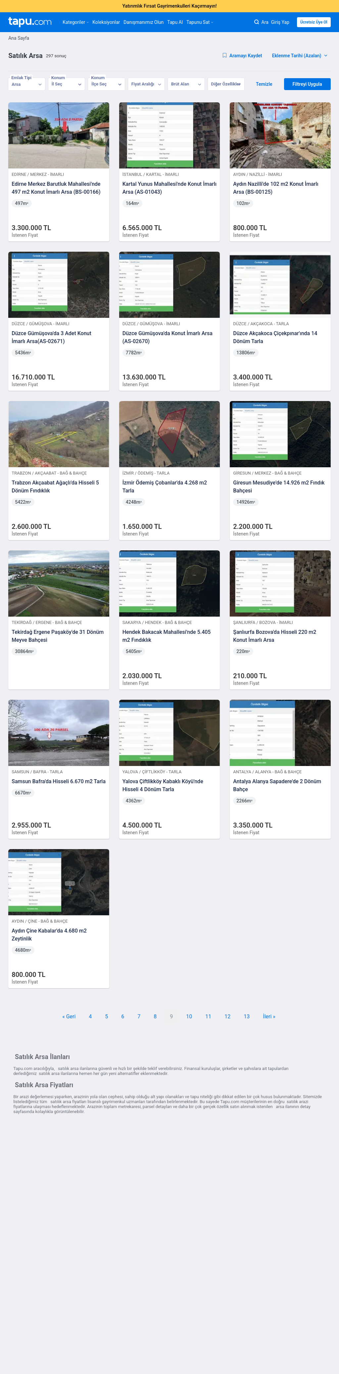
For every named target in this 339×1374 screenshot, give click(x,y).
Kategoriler (76, 22)
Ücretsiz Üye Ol (313, 22)
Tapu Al (175, 22)
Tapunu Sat (199, 22)
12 (227, 1016)
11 (208, 1016)
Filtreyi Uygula (307, 84)
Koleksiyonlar (106, 22)
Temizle (264, 84)
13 (247, 1016)
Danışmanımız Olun (143, 22)
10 (189, 1016)
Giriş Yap (280, 22)
